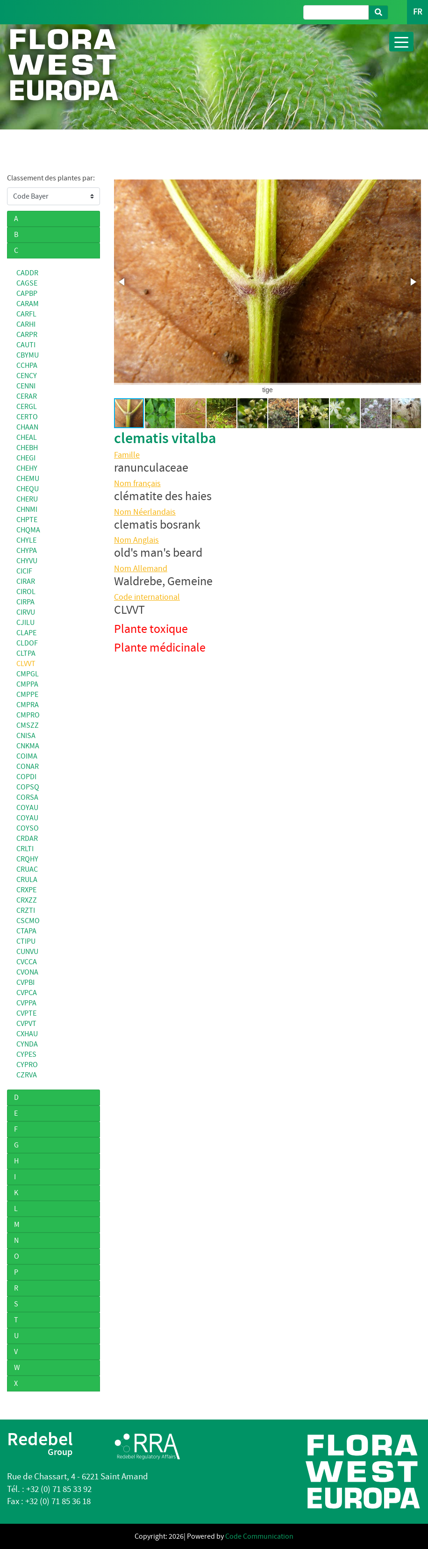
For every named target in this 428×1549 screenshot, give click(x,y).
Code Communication (259, 1536)
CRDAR (27, 838)
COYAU (27, 807)
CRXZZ (26, 900)
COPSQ (27, 787)
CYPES (26, 1054)
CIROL (26, 591)
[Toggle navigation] (401, 41)
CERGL (26, 406)
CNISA (26, 735)
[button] (122, 281)
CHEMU (27, 478)
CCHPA (26, 365)
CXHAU (27, 1034)
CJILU (25, 622)
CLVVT (26, 663)
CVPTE (26, 1013)
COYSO (27, 828)
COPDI (26, 777)
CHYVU (26, 561)
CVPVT (26, 1023)
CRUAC (27, 869)
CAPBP (26, 293)
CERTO (27, 417)
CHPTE (26, 519)
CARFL (26, 314)
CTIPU (26, 941)
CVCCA (26, 962)
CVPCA (26, 992)
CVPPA (26, 1003)
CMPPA (27, 684)
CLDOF (27, 643)
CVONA (27, 972)
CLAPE (26, 633)
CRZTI (25, 910)
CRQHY (27, 859)
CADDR (27, 273)
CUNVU (27, 951)
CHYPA (26, 550)
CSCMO (28, 920)
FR (417, 12)
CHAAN (27, 427)
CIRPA (25, 602)
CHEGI (26, 458)
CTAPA (26, 931)
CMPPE (27, 694)
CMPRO (28, 715)
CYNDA (27, 1044)
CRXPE (26, 890)
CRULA (26, 879)
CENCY (26, 375)
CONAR (27, 766)
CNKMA (27, 746)
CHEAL (26, 437)
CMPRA (27, 705)
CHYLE (26, 540)
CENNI (26, 386)
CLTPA (26, 653)
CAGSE (26, 283)
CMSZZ (27, 725)
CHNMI (26, 509)
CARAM (27, 303)
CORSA (27, 797)
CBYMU (27, 355)
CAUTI (26, 345)
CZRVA (26, 1075)
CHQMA (28, 530)
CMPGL (27, 674)
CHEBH (27, 447)
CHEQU (27, 489)
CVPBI (25, 982)
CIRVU (25, 612)
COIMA (26, 756)
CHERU (27, 499)
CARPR (26, 334)
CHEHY (26, 468)
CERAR (26, 396)
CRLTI (25, 848)
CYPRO (27, 1064)
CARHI (26, 324)
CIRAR (25, 581)
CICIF (24, 571)
